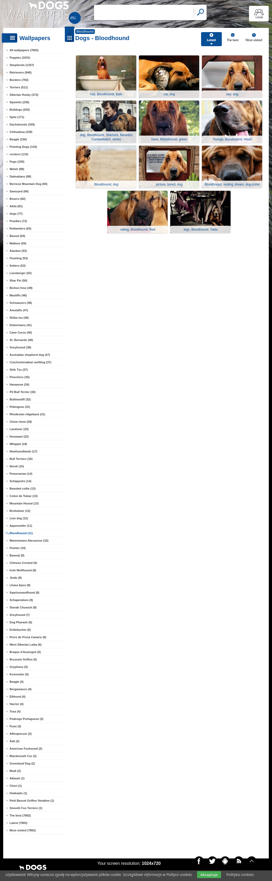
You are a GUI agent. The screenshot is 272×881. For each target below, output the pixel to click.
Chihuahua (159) (21, 131)
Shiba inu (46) (19, 317)
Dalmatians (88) (20, 176)
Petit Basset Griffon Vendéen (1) (32, 800)
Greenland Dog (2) (22, 763)
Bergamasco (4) (21, 689)
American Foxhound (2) (26, 748)
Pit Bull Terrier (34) (23, 392)
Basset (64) (17, 235)
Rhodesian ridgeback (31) (27, 414)
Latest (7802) (18, 822)
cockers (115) (19, 154)
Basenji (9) (17, 555)
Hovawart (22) (19, 436)
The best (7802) (20, 815)
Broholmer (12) (20, 510)
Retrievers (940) (21, 72)
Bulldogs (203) (20, 109)
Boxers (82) (18, 198)
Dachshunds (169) (22, 124)
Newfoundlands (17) (23, 451)
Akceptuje (209, 874)
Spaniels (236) (19, 102)
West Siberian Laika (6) (25, 644)
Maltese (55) (18, 243)
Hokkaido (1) (18, 793)
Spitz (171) (17, 117)
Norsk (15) (17, 466)
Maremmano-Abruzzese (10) (29, 540)
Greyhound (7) (19, 614)
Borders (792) (19, 79)
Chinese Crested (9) (23, 562)
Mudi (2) (15, 770)
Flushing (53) (19, 258)
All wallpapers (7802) (24, 50)
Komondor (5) (19, 674)
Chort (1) (16, 785)
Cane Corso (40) (21, 332)
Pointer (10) (18, 548)
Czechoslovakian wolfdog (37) (30, 362)
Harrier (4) (17, 704)
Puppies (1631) (20, 57)
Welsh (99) (17, 169)
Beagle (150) (18, 139)
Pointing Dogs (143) (23, 146)
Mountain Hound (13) (24, 503)
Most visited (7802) (23, 830)
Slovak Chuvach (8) (23, 607)
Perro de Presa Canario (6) (28, 637)
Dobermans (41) (21, 325)
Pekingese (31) (20, 406)
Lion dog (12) (19, 518)
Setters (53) (18, 265)
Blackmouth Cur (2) (23, 756)
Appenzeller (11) (21, 525)
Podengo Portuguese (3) (26, 718)
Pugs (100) (17, 161)
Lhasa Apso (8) (20, 585)
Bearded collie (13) (23, 488)
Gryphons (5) (19, 666)
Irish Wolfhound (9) (23, 570)
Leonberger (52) (21, 273)
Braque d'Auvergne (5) (25, 652)
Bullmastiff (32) (20, 399)
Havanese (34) (19, 384)
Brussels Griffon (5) (23, 659)
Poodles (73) (18, 221)
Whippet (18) (18, 444)
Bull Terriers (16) (21, 458)
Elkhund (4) (18, 696)
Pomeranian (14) (21, 473)
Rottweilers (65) (20, 228)
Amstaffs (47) (19, 310)
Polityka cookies (240, 874)
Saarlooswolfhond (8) (24, 592)
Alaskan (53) (18, 250)
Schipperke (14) (20, 481)
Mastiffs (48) (18, 295)
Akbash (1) (17, 778)
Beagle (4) (17, 681)
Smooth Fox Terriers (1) (26, 808)
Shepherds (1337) (22, 65)
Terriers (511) (19, 87)
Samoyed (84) (19, 191)
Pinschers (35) (19, 377)
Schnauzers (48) (21, 302)
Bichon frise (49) (21, 288)
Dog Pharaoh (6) (21, 622)
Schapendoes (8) (21, 600)
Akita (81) (16, 206)
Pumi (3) (15, 726)
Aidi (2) (14, 741)
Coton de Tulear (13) (24, 496)
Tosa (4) (15, 711)
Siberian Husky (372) (24, 94)
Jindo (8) (16, 577)
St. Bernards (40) (21, 340)
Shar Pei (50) (18, 280)
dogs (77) (16, 213)
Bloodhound (85, 31)
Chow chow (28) (21, 421)
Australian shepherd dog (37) (30, 354)
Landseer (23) (19, 429)
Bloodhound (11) (21, 533)
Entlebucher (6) (20, 629)
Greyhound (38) (20, 347)
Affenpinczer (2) (21, 733)
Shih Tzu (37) (19, 369)
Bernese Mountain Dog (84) (28, 183)
